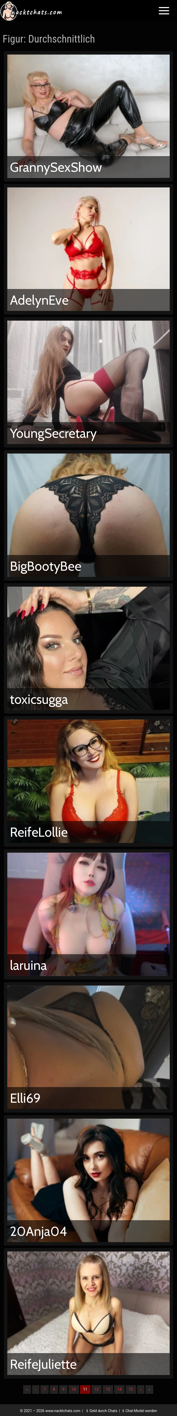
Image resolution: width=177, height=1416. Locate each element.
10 (74, 1389)
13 (108, 1389)
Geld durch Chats (101, 1411)
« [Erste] (27, 1389)
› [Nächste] (140, 1389)
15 (131, 1389)
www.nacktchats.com (63, 1411)
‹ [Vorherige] (35, 1389)
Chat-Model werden (139, 1411)
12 (97, 1389)
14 (119, 1389)
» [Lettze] (149, 1389)
